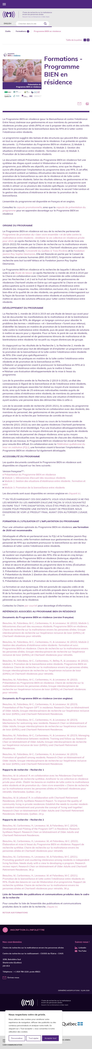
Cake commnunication (12, 1045)
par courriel (31, 605)
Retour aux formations (15, 912)
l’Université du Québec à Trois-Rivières (46, 250)
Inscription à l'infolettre (27, 929)
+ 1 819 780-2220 (21, 972)
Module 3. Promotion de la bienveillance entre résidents (34, 487)
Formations (21, 31)
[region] (33, 1027)
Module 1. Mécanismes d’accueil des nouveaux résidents (35, 477)
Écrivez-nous (13, 977)
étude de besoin (23, 272)
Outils (8, 31)
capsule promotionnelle (29, 207)
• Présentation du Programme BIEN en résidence (29, 474)
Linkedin (80, 948)
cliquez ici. (52, 906)
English (7, 23)
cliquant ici (74, 493)
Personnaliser (17, 1038)
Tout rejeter (34, 1038)
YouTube (80, 951)
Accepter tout (50, 1038)
